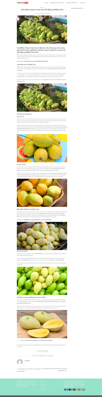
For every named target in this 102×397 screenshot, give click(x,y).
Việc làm (82, 2)
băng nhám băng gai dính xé (77, 8)
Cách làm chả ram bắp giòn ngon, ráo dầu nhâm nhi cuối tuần (38, 340)
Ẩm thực (42, 7)
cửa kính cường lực (72, 2)
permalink (50, 355)
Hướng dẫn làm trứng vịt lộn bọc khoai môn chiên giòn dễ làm (37, 219)
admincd (48, 13)
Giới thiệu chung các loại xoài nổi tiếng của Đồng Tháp (35, 61)
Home (46, 2)
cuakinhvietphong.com (56, 2)
